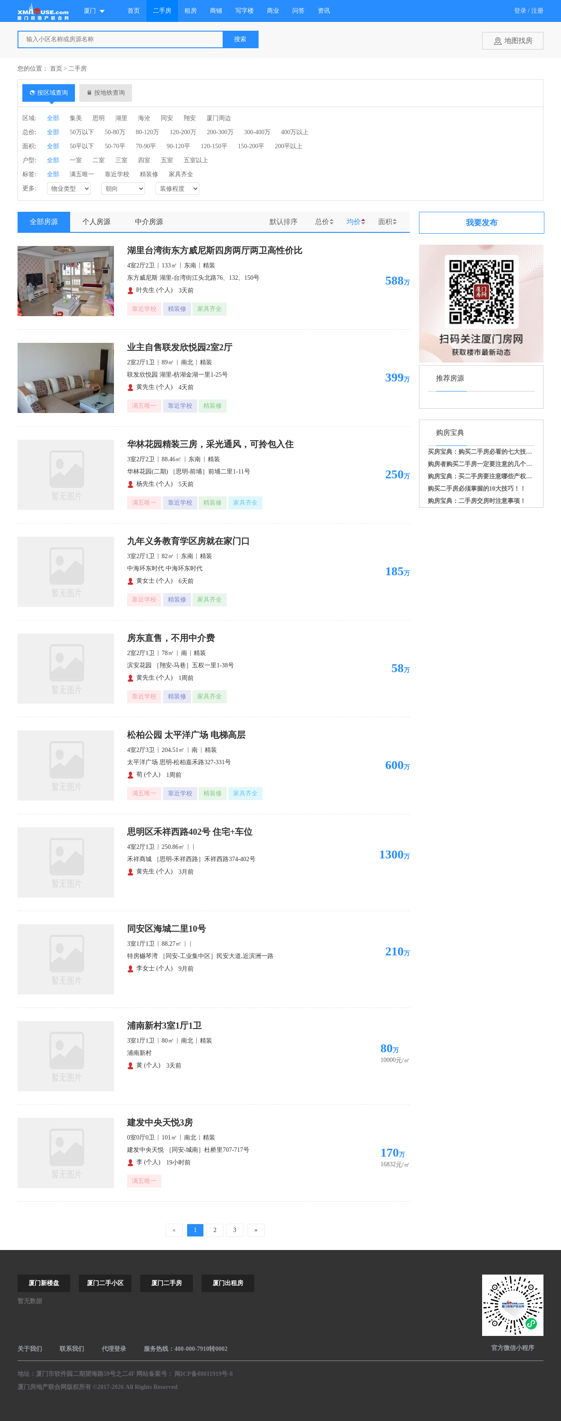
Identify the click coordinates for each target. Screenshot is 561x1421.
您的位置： (33, 68)
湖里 (121, 118)
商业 (273, 10)
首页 (134, 10)
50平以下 (82, 146)
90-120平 (178, 146)
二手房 (162, 10)
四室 (144, 160)
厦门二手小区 (105, 1283)
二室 (98, 160)
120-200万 (183, 132)
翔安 (190, 118)
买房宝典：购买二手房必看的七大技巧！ (483, 452)
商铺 (216, 10)
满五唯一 (82, 174)
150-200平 (251, 146)
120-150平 (214, 146)
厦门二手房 (166, 1283)
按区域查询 (49, 92)
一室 (76, 160)
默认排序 (284, 221)
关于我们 (30, 1349)
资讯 (324, 10)
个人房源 (96, 221)
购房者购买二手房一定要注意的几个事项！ (486, 464)
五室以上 (196, 160)
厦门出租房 (228, 1283)
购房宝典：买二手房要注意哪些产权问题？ (486, 476)
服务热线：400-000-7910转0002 (185, 1349)
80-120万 (148, 132)
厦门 (95, 11)
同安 (167, 118)
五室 (167, 160)
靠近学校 (117, 174)
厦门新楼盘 (43, 1283)
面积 (385, 221)
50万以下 (82, 132)
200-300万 (220, 132)
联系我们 (72, 1349)
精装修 (149, 174)
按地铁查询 (106, 92)
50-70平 (115, 146)
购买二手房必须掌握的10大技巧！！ (477, 488)
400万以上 (295, 132)
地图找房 (518, 40)
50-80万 (115, 132)
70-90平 (146, 146)
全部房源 (44, 221)
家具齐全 (181, 174)
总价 (322, 221)
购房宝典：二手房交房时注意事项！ (477, 501)
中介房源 (149, 221)
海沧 (144, 118)
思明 (98, 118)
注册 (537, 10)
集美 (76, 118)
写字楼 (244, 10)
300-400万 (257, 132)
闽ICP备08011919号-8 (203, 1374)
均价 (354, 221)
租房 (191, 10)
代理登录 (114, 1349)
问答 (298, 10)
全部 (53, 118)
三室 (121, 160)
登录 (520, 10)
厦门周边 (218, 118)
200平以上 (288, 146)
